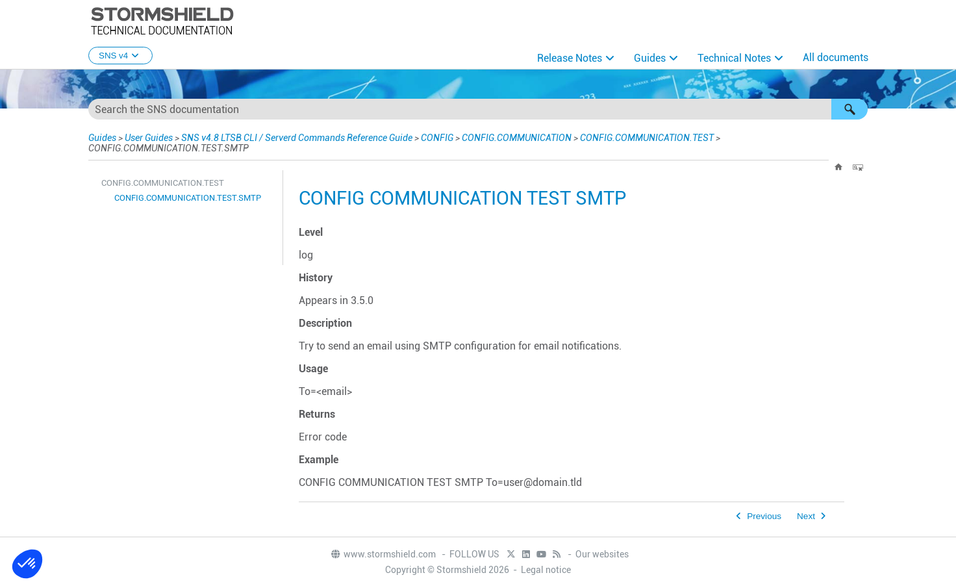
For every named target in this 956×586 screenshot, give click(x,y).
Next (806, 516)
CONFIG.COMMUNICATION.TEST (647, 138)
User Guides (149, 138)
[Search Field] (478, 109)
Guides (650, 58)
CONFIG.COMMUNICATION (517, 138)
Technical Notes (734, 58)
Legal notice (546, 570)
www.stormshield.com (383, 554)
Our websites (602, 554)
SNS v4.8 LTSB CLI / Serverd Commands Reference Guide (296, 138)
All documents (835, 57)
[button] (849, 109)
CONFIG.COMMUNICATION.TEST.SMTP (187, 198)
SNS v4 (120, 55)
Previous (764, 516)
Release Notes (569, 58)
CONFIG (437, 138)
